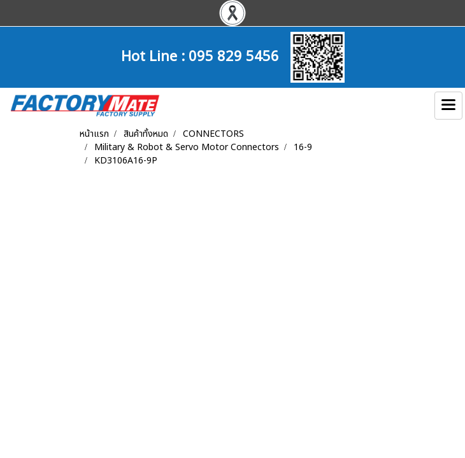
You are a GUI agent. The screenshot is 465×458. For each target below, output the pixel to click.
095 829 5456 (234, 54)
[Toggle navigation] (448, 106)
